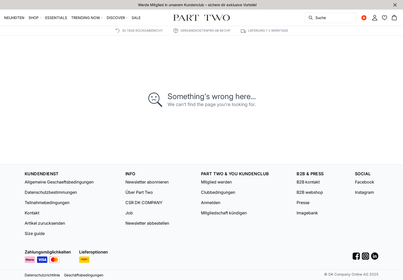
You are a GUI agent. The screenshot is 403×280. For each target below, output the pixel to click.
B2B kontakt (308, 182)
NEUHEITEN (14, 17)
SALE (136, 17)
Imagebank (307, 212)
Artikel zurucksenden (45, 223)
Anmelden (210, 202)
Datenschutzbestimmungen (51, 192)
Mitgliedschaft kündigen (224, 212)
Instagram (364, 192)
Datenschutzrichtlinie (42, 275)
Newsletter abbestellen (147, 223)
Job (129, 212)
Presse (303, 202)
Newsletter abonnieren (147, 182)
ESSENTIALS (56, 17)
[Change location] (364, 18)
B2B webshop (310, 192)
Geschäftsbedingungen (83, 275)
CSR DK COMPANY (143, 202)
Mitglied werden (216, 182)
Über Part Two (139, 192)
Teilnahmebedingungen (47, 202)
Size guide (35, 233)
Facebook (364, 182)
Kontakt (32, 212)
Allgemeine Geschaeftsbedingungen (59, 182)
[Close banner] (395, 5)
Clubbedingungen (218, 192)
